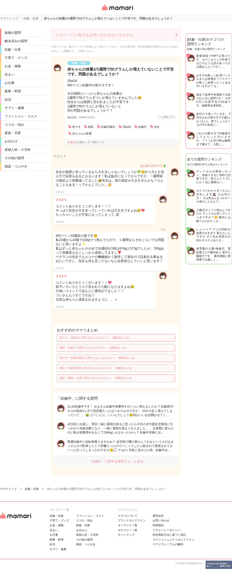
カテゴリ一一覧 (127, 530)
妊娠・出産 (13, 49)
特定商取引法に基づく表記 (169, 534)
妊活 (8, 99)
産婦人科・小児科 (18, 149)
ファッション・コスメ (21, 116)
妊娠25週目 (108, 126)
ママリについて (127, 515)
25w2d (126, 126)
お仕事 (9, 83)
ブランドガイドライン (132, 520)
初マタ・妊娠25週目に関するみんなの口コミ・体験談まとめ (97, 357)
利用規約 (158, 525)
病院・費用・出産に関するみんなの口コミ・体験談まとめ (95, 378)
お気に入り (168, 116)
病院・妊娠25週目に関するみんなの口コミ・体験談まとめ (95, 368)
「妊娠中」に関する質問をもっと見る (116, 461)
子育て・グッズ (16, 58)
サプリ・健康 (14, 108)
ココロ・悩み (14, 124)
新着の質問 (13, 33)
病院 (90, 126)
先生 (157, 126)
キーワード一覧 (127, 525)
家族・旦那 (13, 133)
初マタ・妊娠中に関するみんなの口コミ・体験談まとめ (94, 337)
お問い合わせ (161, 520)
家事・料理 (13, 91)
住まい (9, 74)
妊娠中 (142, 126)
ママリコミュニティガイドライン (173, 539)
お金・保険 (13, 66)
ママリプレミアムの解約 (168, 544)
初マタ (76, 126)
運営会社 (158, 515)
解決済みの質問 (16, 41)
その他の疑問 (14, 158)
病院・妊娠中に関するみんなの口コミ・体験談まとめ (92, 347)
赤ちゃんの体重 (82, 133)
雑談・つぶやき (16, 166)
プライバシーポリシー (166, 530)
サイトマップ (126, 534)
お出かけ (11, 141)
